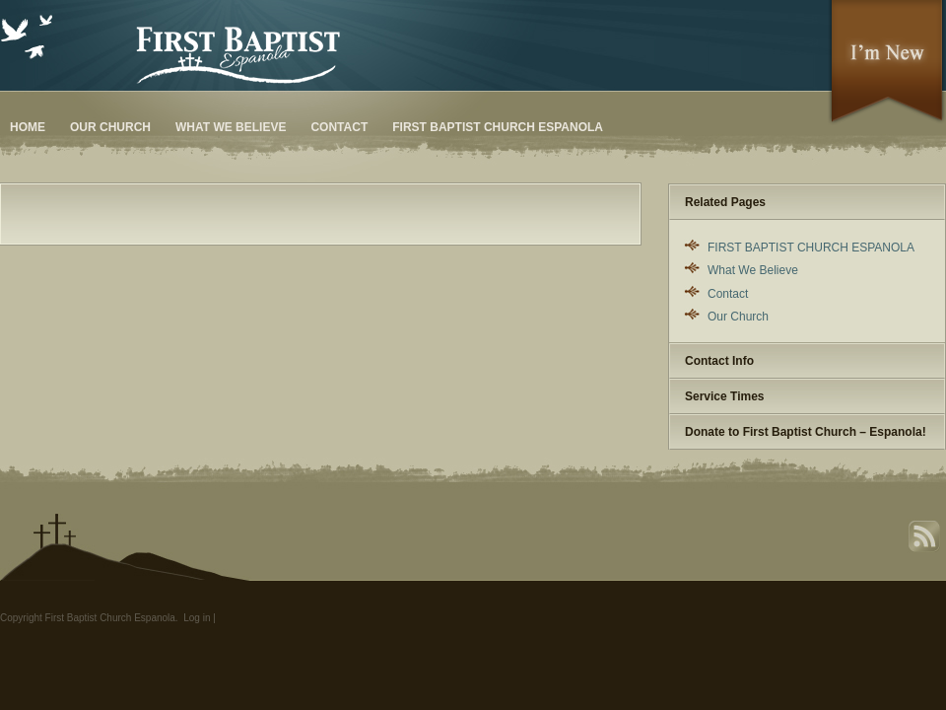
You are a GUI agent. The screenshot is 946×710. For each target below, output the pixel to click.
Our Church (110, 127)
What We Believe (230, 127)
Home (27, 127)
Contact (339, 127)
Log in (196, 617)
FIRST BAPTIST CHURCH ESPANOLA (497, 127)
